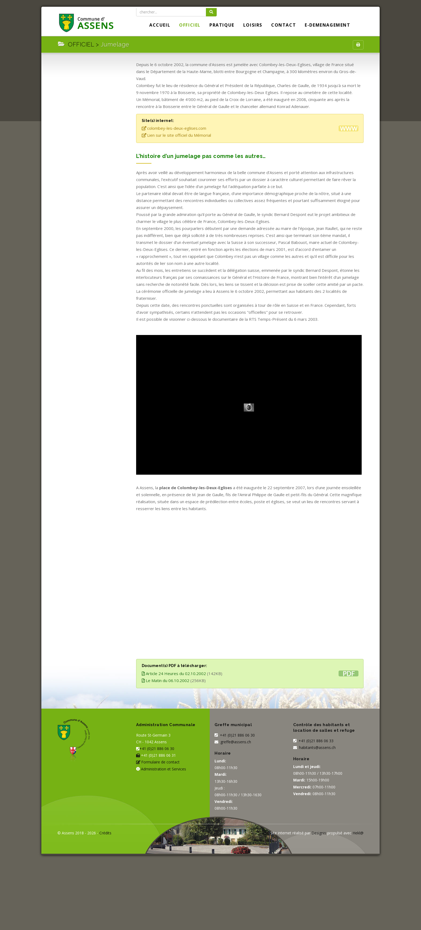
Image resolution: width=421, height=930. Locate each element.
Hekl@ (358, 832)
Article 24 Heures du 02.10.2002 (174, 673)
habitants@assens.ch (317, 747)
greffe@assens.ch (235, 741)
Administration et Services (163, 769)
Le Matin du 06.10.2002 (165, 680)
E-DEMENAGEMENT (327, 25)
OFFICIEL (190, 25)
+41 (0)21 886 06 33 (315, 740)
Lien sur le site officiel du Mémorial (176, 135)
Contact (283, 25)
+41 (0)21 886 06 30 (156, 748)
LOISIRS (252, 25)
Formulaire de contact (160, 762)
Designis (318, 832)
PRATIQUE (221, 25)
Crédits (105, 832)
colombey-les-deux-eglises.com (174, 128)
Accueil (159, 25)
